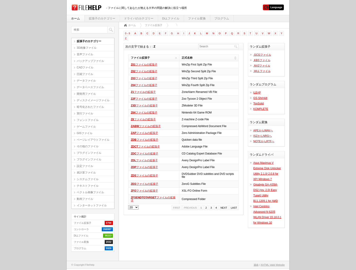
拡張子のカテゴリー (102, 18)
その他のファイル (88, 146)
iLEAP (257, 92)
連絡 (256, 264)
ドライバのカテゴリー (138, 18)
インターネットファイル (92, 205)
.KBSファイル (261, 60)
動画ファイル (85, 198)
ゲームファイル (86, 126)
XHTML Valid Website (273, 264)
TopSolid (258, 103)
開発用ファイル (86, 93)
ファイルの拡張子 (144, 64)
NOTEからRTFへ (263, 141)
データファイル (86, 80)
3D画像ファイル (86, 47)
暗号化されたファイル (90, 106)
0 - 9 (127, 33)
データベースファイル (90, 87)
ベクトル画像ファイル (90, 192)
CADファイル (85, 67)
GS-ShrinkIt (260, 98)
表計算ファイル (86, 172)
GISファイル (84, 133)
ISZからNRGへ (262, 135)
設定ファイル (85, 166)
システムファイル (88, 179)
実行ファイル (85, 113)
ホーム (75, 18)
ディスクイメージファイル (93, 100)
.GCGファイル (262, 54)
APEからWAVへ (263, 130)
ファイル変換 (197, 18)
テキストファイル (88, 185)
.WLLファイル (262, 71)
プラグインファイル (89, 152)
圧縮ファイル (85, 74)
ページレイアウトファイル (93, 139)
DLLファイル (170, 18)
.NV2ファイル (261, 65)
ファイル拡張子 (153, 25)
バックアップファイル (90, 61)
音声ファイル (85, 54)
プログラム (221, 18)
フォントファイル (88, 120)
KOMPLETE (260, 109)
